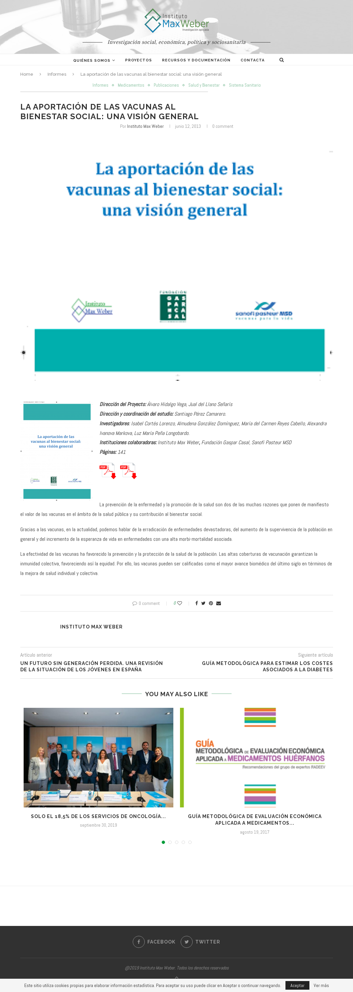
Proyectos (138, 60)
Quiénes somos (91, 60)
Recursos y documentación (196, 60)
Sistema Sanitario (245, 85)
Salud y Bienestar (204, 85)
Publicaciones (166, 85)
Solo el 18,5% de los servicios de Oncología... (98, 816)
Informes (57, 74)
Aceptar (297, 985)
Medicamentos (131, 85)
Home (26, 74)
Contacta (253, 60)
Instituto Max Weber (145, 126)
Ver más (321, 985)
